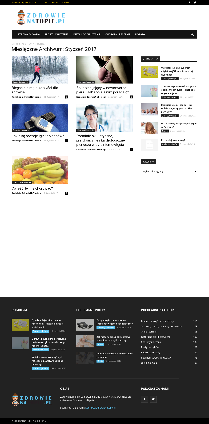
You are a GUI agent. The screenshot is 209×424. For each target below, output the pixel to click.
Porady (140, 34)
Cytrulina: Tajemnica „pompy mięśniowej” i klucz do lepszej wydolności (177, 71)
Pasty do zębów (150, 347)
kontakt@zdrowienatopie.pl (100, 407)
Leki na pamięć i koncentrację (157, 321)
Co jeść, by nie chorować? (32, 188)
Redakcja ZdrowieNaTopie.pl (26, 96)
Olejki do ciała (149, 362)
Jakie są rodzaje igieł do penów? (38, 136)
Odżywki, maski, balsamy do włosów (161, 326)
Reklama (54, 2)
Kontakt (65, 2)
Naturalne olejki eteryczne (155, 336)
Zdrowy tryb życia (170, 78)
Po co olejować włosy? (173, 140)
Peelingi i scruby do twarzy (156, 357)
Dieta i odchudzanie (87, 34)
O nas (44, 2)
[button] (192, 34)
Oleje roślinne (148, 331)
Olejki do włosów (170, 144)
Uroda (165, 131)
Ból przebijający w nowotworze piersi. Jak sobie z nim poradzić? (102, 90)
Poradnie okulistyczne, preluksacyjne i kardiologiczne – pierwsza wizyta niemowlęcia (102, 140)
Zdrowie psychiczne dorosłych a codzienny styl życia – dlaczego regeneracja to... (178, 90)
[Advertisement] (134, 17)
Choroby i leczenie (117, 34)
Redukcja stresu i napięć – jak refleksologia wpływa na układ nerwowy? (176, 108)
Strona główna (29, 34)
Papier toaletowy (150, 352)
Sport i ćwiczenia (57, 34)
